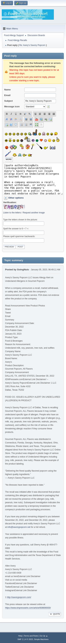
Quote (54, 614)
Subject (8, 101)
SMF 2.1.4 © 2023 (25, 639)
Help (20, 636)
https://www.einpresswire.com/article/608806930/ (28, 608)
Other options (16, 197)
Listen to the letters (12, 212)
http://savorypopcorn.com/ (19, 597)
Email (7, 95)
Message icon (12, 106)
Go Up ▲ (44, 636)
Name (7, 89)
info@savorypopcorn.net (18, 527)
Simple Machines (41, 639)
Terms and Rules (31, 636)
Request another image (34, 212)
